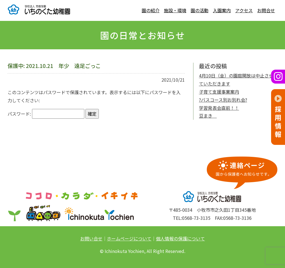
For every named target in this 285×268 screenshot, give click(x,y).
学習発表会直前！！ (219, 107)
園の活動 (199, 10)
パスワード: (46, 114)
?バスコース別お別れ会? (223, 99)
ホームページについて (129, 238)
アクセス (244, 10)
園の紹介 (150, 10)
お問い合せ (91, 238)
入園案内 (222, 10)
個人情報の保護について (180, 238)
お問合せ (266, 10)
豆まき (208, 115)
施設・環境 (175, 10)
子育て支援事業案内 (219, 91)
